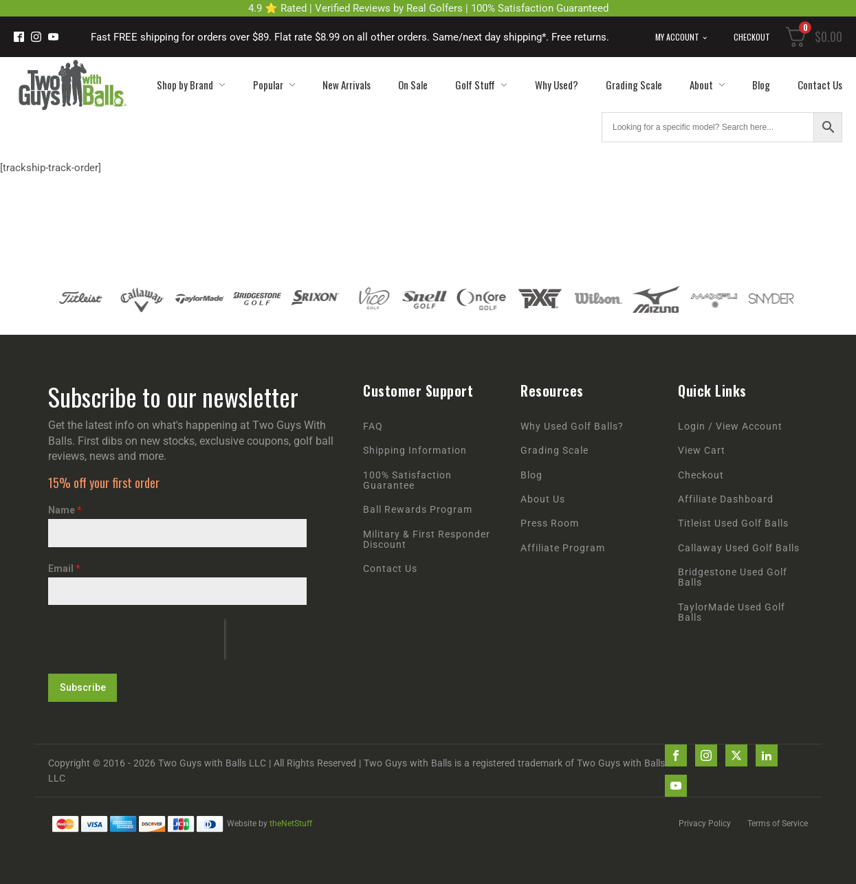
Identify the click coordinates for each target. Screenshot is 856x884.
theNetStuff (291, 823)
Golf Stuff (481, 84)
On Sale (413, 84)
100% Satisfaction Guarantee (407, 480)
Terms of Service (777, 823)
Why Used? (556, 84)
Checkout (752, 37)
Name (65, 510)
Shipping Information (415, 450)
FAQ (373, 426)
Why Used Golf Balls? (572, 426)
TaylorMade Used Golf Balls (731, 612)
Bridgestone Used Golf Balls (732, 577)
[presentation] (136, 639)
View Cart (701, 450)
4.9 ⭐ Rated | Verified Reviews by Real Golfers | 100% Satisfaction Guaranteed (428, 8)
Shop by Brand (191, 84)
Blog (761, 84)
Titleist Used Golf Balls (733, 523)
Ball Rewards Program (417, 510)
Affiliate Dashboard (725, 499)
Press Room (549, 523)
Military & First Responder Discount (426, 539)
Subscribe (83, 687)
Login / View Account (730, 426)
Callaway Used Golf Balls (739, 548)
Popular (274, 84)
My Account (677, 37)
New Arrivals (346, 84)
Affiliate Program (562, 548)
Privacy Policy (705, 823)
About (707, 84)
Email (64, 568)
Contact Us (820, 84)
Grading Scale (634, 84)
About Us (542, 499)
